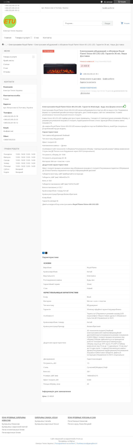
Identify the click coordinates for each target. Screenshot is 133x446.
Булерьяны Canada (43, 421)
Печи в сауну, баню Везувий (79, 424)
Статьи (6, 64)
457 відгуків (108, 2)
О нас (36, 37)
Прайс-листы (8, 60)
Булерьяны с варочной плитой (14, 427)
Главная (7, 37)
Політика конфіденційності (87, 443)
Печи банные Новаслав (77, 421)
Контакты (47, 37)
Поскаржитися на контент (65, 443)
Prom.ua (79, 439)
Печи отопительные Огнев (13, 429)
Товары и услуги (22, 37)
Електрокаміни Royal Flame (21, 44)
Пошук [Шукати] (107, 23)
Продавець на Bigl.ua (66, 441)
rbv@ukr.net (8, 131)
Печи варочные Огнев (11, 432)
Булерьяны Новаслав (11, 424)
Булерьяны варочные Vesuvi (47, 424)
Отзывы (6, 72)
